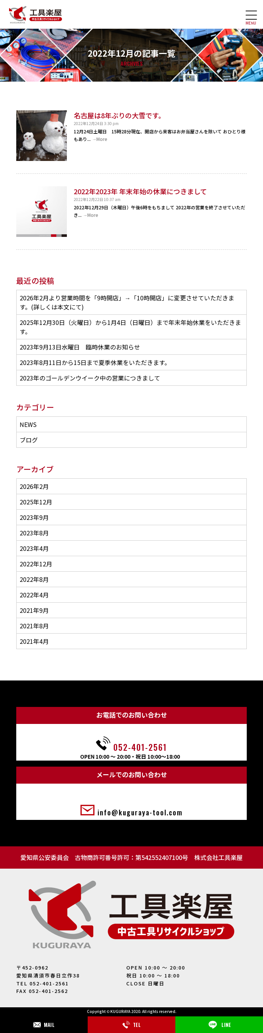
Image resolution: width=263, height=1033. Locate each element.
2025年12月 (36, 501)
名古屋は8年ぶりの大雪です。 (119, 115)
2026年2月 (34, 486)
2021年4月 (34, 641)
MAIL (43, 1024)
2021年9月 (34, 610)
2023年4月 (34, 548)
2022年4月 (34, 594)
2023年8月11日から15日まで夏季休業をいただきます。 (95, 362)
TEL (131, 1024)
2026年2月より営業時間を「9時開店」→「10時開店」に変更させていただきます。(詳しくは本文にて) (127, 302)
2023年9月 (34, 517)
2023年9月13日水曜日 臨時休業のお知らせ (80, 346)
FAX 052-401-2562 (42, 990)
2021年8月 (34, 625)
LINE (219, 1024)
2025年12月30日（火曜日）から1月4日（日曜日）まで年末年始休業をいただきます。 (130, 327)
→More (99, 139)
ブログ (29, 439)
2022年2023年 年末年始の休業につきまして (140, 191)
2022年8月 (34, 579)
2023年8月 (34, 532)
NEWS (28, 424)
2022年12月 (36, 563)
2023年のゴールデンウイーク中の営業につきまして (90, 377)
